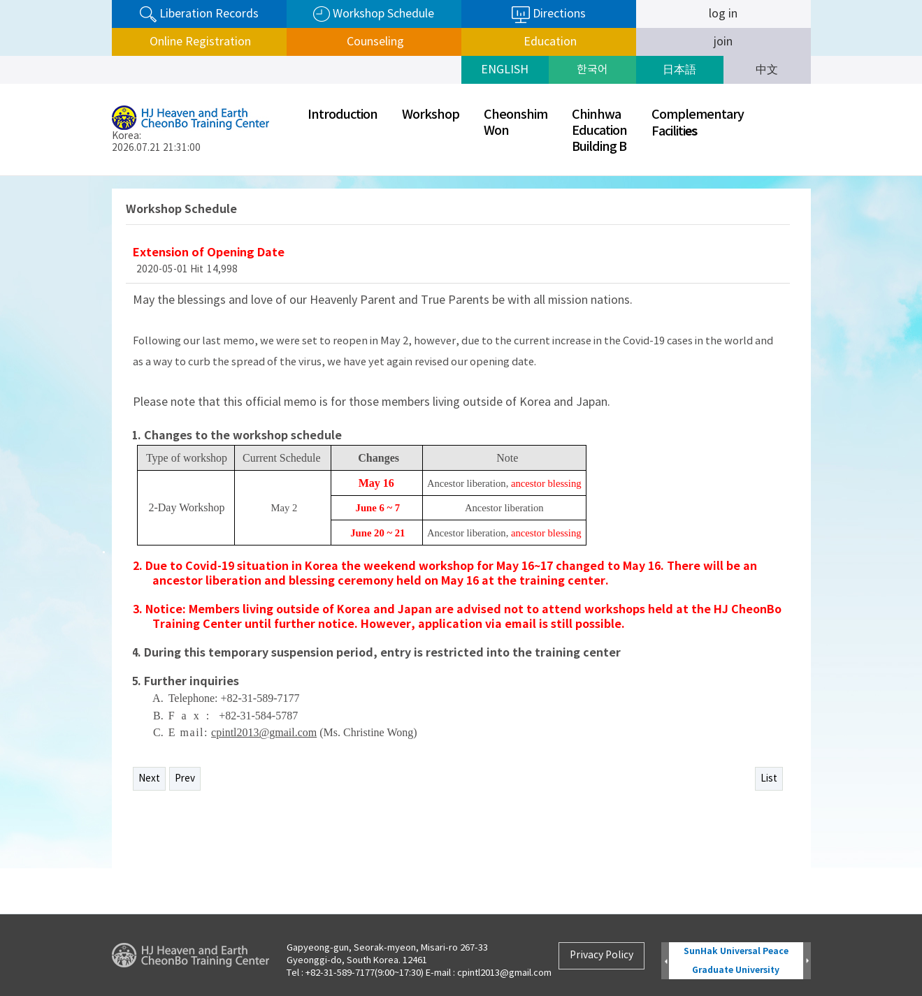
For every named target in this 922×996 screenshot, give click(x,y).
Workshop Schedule (373, 14)
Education (549, 42)
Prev (185, 778)
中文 (767, 70)
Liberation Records (199, 14)
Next (149, 778)
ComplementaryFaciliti (697, 123)
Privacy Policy (601, 955)
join (723, 42)
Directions (549, 14)
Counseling (374, 42)
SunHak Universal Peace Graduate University (736, 960)
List (769, 778)
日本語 (679, 70)
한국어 (592, 70)
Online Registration (199, 42)
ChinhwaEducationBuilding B (599, 131)
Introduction (342, 115)
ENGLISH (504, 70)
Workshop (430, 115)
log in (723, 14)
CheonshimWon (515, 123)
